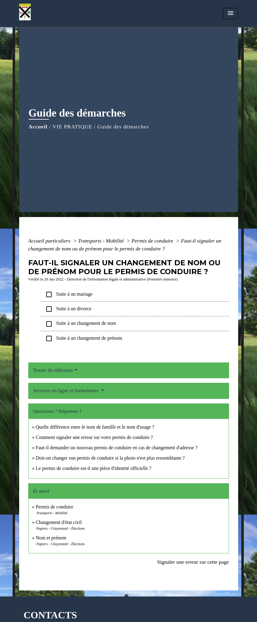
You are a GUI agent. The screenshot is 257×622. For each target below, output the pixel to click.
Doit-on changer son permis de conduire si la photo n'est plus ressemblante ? (110, 458)
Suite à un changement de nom (80, 324)
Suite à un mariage (69, 294)
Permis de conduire (153, 241)
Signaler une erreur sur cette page (193, 562)
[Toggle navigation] (230, 13)
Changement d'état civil (59, 522)
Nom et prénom (51, 537)
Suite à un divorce (68, 309)
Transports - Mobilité (101, 241)
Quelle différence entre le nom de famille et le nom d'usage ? (95, 427)
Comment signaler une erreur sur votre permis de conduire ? (94, 437)
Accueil (38, 127)
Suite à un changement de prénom (83, 338)
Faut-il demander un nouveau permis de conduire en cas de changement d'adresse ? (117, 447)
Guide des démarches (123, 127)
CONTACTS (50, 615)
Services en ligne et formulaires (66, 390)
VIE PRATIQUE (72, 127)
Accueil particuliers (50, 241)
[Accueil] (57, 13)
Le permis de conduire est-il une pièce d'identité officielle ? (93, 468)
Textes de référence (53, 370)
